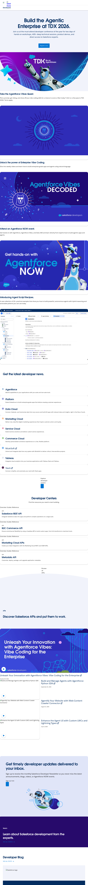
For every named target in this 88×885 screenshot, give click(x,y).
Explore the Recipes (7, 361)
